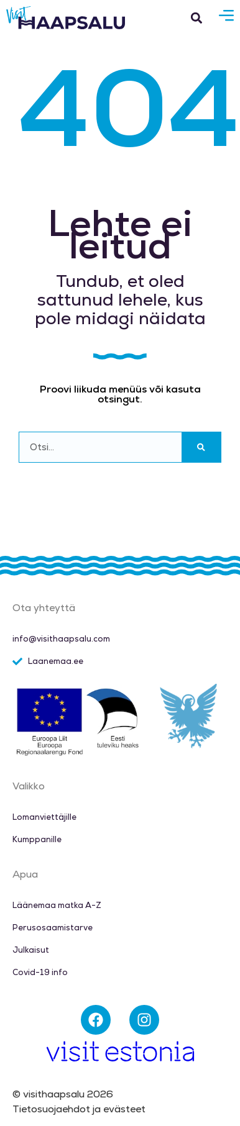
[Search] (201, 447)
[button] (197, 17)
